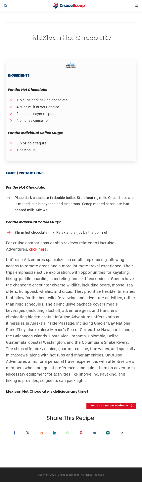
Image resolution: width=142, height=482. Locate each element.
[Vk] (94, 433)
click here (38, 249)
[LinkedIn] (54, 433)
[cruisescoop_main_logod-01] (73, 4)
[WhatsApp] (67, 433)
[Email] (121, 433)
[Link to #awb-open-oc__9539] (17, 5)
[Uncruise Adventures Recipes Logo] (71, 63)
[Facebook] (14, 433)
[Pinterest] (81, 433)
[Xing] (108, 433)
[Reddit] (41, 433)
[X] (27, 433)
